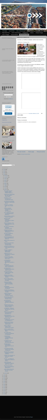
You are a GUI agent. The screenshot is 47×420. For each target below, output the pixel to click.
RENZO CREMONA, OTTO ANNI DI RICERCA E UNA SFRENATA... (9, 224)
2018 (4, 381)
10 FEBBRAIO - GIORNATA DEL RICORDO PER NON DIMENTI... (9, 309)
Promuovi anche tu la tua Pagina (6, 122)
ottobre (5, 178)
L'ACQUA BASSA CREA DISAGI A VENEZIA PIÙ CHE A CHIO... (8, 257)
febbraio (5, 189)
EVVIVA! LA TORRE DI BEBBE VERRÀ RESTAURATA (8, 250)
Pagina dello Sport (39, 30)
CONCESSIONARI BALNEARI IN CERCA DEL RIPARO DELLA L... (9, 316)
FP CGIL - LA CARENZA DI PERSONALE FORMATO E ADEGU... (9, 359)
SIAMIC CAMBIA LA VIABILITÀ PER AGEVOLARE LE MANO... (9, 326)
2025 (4, 171)
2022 (4, 375)
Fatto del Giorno (30, 30)
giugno (5, 183)
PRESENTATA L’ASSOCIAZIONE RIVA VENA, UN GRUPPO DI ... (9, 265)
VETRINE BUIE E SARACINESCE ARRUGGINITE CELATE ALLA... (9, 345)
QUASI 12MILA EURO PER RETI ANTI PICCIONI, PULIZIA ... (9, 370)
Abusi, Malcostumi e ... (20, 30)
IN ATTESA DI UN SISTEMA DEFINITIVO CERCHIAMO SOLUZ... (9, 202)
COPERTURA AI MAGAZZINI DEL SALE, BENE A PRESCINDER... (9, 195)
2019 (4, 379)
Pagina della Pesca (6, 32)
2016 (4, 384)
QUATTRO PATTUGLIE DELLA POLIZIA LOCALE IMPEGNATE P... (9, 366)
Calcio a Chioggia (5, 34)
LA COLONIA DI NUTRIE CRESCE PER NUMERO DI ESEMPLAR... (9, 349)
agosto (5, 180)
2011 (4, 392)
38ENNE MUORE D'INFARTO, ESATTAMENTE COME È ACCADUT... (9, 220)
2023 (4, 174)
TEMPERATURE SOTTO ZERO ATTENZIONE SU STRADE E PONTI (9, 305)
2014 (4, 387)
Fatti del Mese (11, 30)
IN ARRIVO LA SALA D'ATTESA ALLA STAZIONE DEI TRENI (8, 198)
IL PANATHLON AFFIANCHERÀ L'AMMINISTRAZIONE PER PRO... (8, 337)
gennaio (5, 373)
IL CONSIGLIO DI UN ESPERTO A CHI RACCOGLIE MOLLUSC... (9, 341)
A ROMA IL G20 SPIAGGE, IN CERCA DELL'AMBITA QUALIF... (9, 356)
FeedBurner (11, 98)
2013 (4, 389)
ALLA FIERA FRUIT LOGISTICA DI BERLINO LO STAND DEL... (9, 333)
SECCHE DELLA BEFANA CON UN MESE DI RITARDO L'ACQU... (8, 298)
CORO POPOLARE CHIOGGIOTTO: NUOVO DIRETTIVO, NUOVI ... (9, 363)
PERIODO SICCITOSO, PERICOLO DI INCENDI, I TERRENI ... (9, 276)
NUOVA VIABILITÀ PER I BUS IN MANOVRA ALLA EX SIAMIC (9, 279)
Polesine (32, 32)
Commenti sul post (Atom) (25, 154)
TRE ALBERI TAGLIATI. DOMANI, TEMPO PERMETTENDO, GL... (8, 191)
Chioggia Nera (25, 32)
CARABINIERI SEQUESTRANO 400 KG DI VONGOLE (9, 287)
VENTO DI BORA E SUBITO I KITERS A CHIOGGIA (9, 217)
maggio (5, 184)
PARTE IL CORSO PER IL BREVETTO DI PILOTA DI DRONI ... (9, 330)
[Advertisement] (23, 404)
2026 (4, 169)
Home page (4, 30)
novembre (6, 177)
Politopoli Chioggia (39, 32)
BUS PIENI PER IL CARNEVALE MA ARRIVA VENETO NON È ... (9, 269)
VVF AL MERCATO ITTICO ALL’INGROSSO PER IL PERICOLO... (9, 213)
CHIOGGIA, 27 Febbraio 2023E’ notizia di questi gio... (8, 205)
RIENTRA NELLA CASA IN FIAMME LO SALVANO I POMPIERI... (9, 352)
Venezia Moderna (14, 34)
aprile (5, 186)
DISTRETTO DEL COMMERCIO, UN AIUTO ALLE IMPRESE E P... (9, 319)
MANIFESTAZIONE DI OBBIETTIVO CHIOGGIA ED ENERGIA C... (9, 231)
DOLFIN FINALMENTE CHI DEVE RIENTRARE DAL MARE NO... (9, 238)
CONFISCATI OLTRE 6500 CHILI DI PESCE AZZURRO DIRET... (9, 244)
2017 (4, 382)
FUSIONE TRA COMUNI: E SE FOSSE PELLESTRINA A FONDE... (9, 291)
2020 (4, 378)
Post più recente (21, 151)
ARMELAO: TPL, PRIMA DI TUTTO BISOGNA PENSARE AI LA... (9, 312)
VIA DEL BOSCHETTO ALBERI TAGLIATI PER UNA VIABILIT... (8, 272)
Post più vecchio (41, 151)
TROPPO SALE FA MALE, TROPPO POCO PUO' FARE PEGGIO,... (8, 323)
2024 (4, 172)
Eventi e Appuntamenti (16, 32)
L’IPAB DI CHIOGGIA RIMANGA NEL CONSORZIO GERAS (8, 294)
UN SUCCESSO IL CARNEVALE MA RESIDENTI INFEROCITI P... (9, 302)
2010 (4, 393)
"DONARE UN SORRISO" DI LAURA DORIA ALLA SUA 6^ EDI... (9, 247)
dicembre (6, 175)
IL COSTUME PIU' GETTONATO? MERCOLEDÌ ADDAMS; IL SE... (9, 262)
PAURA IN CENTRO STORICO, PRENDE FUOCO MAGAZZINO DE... (8, 283)
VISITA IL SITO (8, 113)
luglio (5, 181)
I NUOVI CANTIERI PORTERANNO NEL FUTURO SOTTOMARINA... (8, 210)
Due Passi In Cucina (24, 34)
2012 (4, 390)
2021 (4, 376)
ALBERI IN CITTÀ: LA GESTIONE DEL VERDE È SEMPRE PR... (9, 254)
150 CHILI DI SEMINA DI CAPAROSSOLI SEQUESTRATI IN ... (8, 234)
